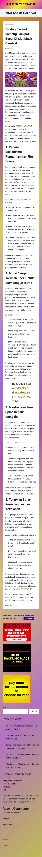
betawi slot (7, 825)
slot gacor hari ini (7, 845)
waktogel (6, 787)
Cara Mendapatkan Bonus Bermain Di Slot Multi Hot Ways (21, 392)
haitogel (6, 819)
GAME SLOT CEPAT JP (22, 589)
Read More (11, 605)
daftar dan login (21, 796)
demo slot (4, 839)
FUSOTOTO (7, 778)
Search (6, 707)
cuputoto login (11, 597)
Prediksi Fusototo (10, 784)
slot (4, 790)
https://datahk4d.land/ (12, 781)
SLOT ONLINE (9, 24)
